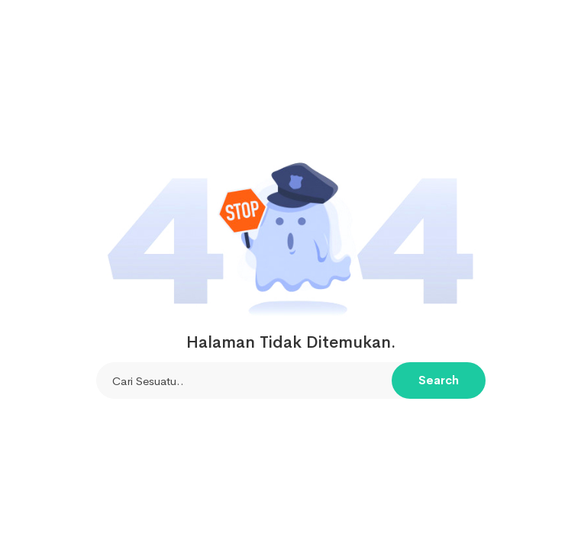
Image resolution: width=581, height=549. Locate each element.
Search (438, 380)
